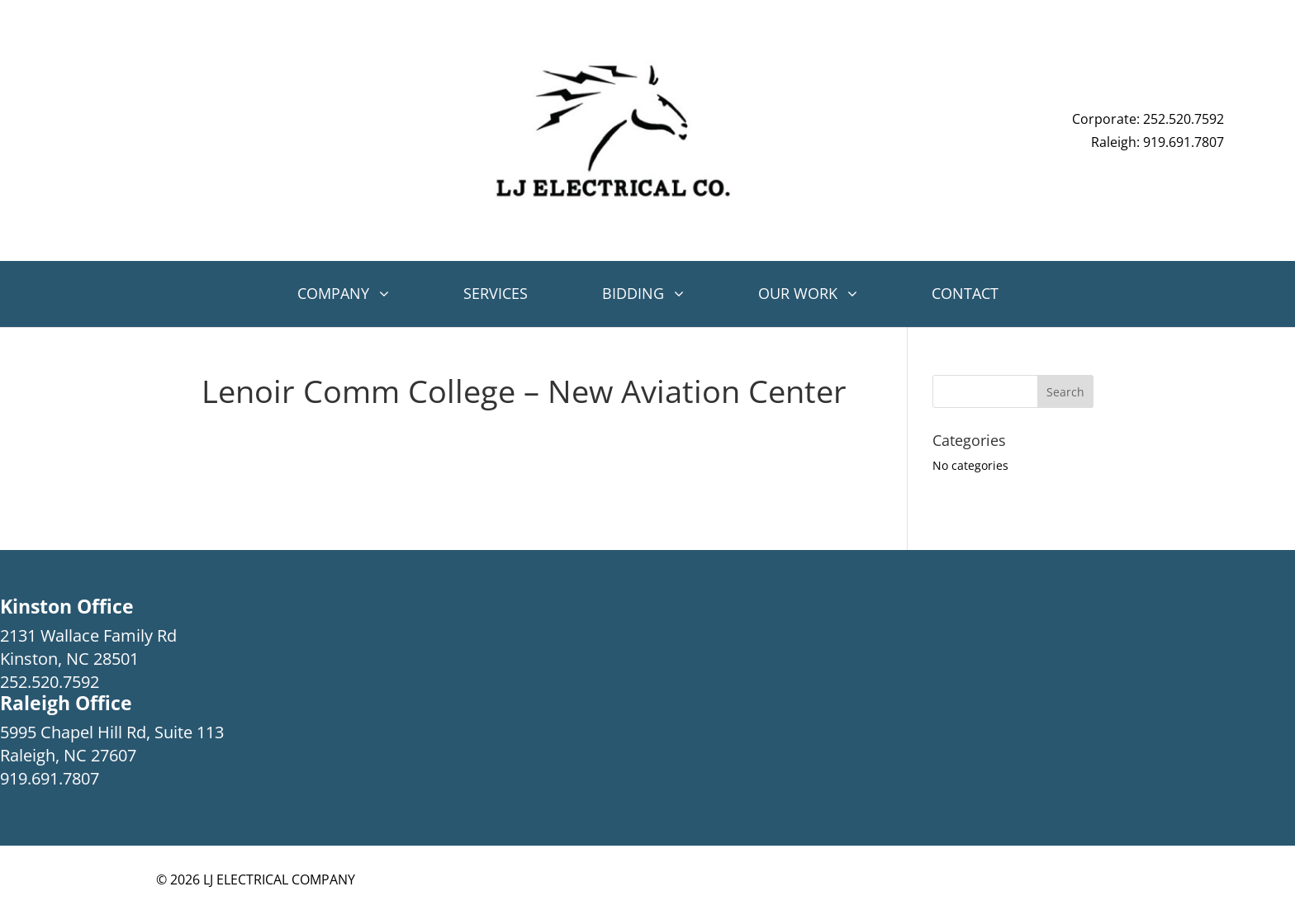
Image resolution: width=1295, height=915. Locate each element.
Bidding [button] (633, 293)
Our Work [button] (797, 293)
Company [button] (333, 293)
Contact (965, 293)
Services (495, 293)
